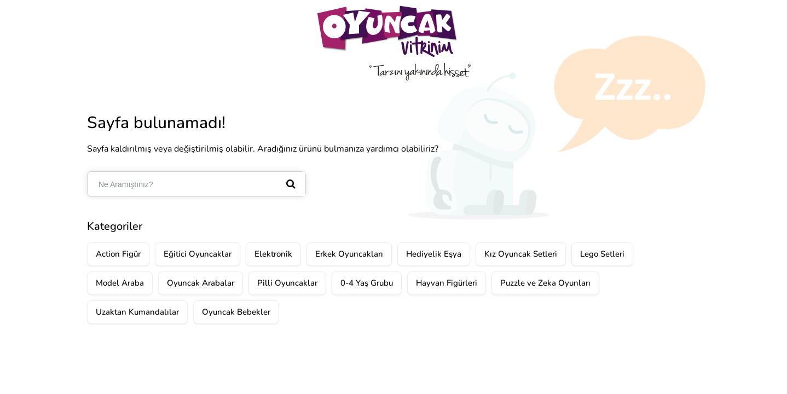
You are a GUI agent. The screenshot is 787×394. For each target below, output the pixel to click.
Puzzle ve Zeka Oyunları (545, 282)
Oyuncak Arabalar (200, 282)
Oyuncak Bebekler (236, 311)
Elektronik (273, 253)
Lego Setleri (602, 253)
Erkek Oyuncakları (349, 253)
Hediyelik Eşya (433, 253)
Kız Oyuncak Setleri (520, 253)
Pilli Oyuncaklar (287, 282)
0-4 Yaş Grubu (366, 282)
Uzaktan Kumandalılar (137, 311)
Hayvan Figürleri (446, 282)
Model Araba (120, 282)
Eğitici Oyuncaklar (198, 253)
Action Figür (118, 253)
